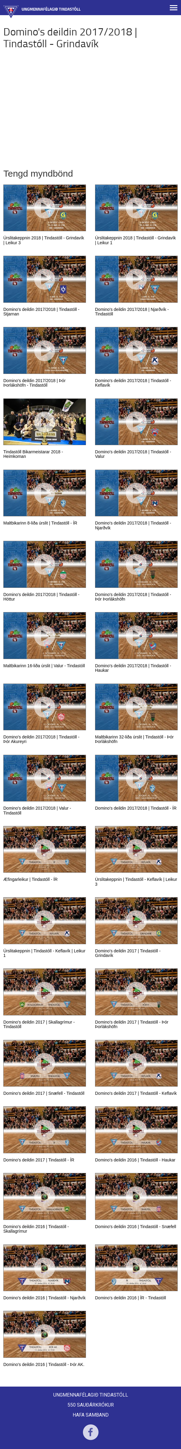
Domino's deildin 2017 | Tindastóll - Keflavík (136, 1093)
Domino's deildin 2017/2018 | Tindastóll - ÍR (135, 808)
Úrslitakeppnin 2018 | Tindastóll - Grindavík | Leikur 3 (43, 240)
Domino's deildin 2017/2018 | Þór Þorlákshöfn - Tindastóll (34, 383)
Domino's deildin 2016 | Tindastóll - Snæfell (135, 1226)
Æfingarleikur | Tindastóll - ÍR (30, 879)
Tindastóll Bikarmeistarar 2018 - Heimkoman (33, 454)
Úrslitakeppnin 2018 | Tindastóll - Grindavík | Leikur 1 (135, 240)
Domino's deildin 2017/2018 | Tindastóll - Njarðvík (133, 525)
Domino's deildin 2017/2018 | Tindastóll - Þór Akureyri (41, 739)
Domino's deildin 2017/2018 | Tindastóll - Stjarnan (41, 311)
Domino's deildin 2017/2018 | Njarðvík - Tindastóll (132, 311)
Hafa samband (91, 1415)
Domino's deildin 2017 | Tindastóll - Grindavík (127, 953)
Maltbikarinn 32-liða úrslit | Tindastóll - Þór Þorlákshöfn (134, 739)
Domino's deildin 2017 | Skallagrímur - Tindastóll (39, 1024)
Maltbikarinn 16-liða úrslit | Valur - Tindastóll (44, 665)
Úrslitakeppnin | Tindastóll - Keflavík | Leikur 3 (136, 881)
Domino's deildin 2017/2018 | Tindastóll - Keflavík (133, 383)
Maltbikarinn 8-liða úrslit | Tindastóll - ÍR (40, 523)
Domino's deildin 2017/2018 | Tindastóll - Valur (133, 454)
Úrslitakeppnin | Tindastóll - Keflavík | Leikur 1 (44, 953)
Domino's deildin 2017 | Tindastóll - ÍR (38, 1160)
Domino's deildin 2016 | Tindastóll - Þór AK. (43, 1364)
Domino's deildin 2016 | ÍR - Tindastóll (130, 1297)
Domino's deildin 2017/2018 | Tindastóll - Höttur (41, 596)
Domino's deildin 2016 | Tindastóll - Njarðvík (44, 1297)
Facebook (90, 1436)
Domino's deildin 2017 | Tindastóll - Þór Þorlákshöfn (131, 1024)
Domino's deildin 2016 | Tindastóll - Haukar (135, 1160)
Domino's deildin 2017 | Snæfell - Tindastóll (43, 1093)
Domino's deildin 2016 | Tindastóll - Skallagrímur (36, 1229)
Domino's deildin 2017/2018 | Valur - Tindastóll (37, 810)
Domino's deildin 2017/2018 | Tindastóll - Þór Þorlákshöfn (133, 596)
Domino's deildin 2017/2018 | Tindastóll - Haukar (133, 668)
